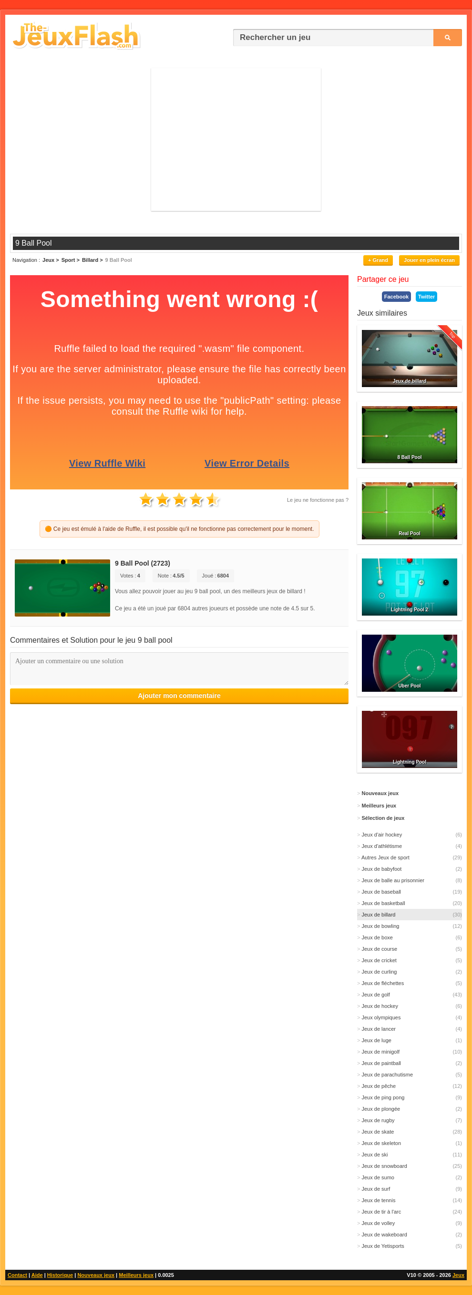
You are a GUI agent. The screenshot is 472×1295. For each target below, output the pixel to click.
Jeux (458, 1275)
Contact (17, 1275)
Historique (60, 1275)
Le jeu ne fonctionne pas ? (318, 500)
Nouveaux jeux (95, 1275)
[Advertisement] (236, 139)
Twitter (426, 296)
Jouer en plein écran (429, 260)
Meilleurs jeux (136, 1275)
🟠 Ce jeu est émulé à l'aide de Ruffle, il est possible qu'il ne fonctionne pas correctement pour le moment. (179, 529)
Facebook (396, 296)
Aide (37, 1275)
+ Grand (378, 260)
